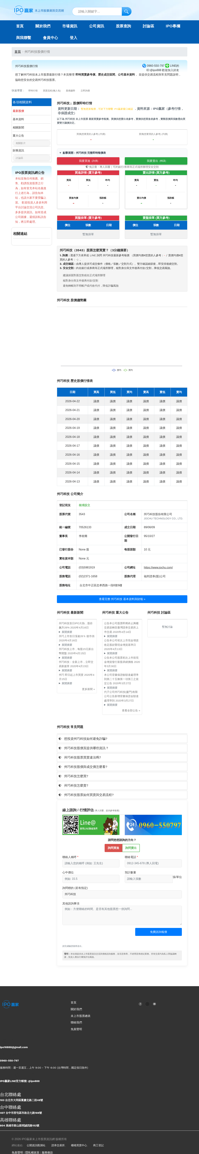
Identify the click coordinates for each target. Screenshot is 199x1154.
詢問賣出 (131, 847)
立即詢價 (85, 90)
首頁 (20, 26)
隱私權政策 (32, 1152)
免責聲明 (76, 1029)
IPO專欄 (173, 26)
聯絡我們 (76, 1022)
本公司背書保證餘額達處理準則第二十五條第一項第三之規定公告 (121, 679)
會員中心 (50, 38)
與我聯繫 (23, 38)
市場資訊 (69, 26)
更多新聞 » (88, 689)
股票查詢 (123, 26)
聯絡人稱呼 (69, 857)
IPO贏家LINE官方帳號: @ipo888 (20, 1081)
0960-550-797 (9, 1060)
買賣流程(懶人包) (52, 90)
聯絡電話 (130, 857)
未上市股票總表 (80, 1015)
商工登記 (98, 1145)
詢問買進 (113, 847)
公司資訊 (96, 26)
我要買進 (88, 161)
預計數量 (130, 872)
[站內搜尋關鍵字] (101, 11)
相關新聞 (18, 127)
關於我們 (76, 1009)
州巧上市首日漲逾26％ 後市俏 (76, 636)
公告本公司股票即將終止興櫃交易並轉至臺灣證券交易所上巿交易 (121, 627)
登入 (73, 38)
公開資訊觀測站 (36, 1145)
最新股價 (18, 110)
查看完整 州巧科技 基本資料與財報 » (122, 599)
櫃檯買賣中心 (79, 1145)
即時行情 (33, 90)
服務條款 (47, 1152)
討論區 (148, 26)
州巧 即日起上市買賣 (71, 674)
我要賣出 (156, 161)
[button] (122, 739)
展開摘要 (67, 631)
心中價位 (68, 872)
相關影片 (21, 143)
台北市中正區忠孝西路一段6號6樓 (101, 585)
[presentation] (89, 936)
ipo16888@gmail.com (14, 1047)
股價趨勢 (70, 90)
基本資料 (18, 119)
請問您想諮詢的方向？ (122, 839)
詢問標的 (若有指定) (75, 887)
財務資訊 (18, 150)
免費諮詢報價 (158, 931)
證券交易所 (58, 1145)
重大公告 (18, 135)
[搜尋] (126, 11)
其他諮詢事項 (70, 903)
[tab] (122, 739)
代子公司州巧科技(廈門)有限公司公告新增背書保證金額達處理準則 (121, 696)
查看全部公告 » (131, 710)
